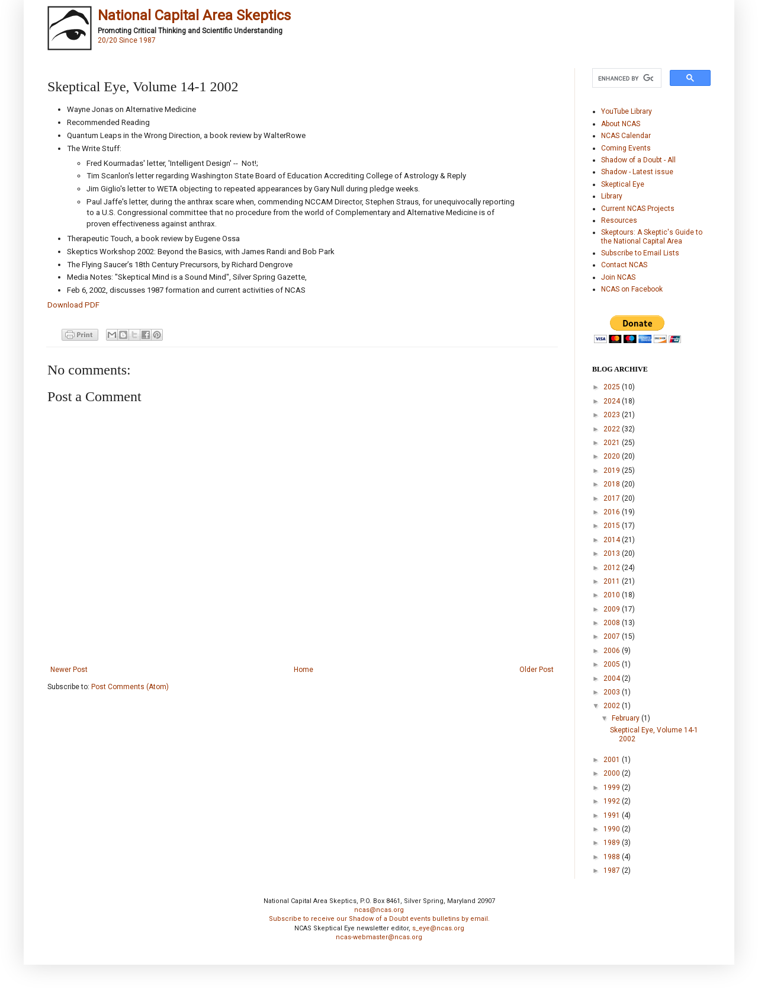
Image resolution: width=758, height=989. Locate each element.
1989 (612, 842)
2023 (612, 415)
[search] (625, 78)
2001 (612, 760)
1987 (612, 870)
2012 (612, 568)
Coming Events (626, 148)
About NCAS (620, 124)
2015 (612, 525)
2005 (612, 664)
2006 (612, 650)
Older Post (536, 669)
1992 (612, 801)
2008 (612, 623)
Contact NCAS (624, 265)
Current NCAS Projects (638, 208)
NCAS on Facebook (632, 289)
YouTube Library (626, 111)
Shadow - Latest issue (637, 172)
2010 (612, 595)
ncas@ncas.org (379, 910)
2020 (612, 456)
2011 (612, 581)
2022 (612, 429)
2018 (612, 484)
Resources (619, 220)
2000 (612, 773)
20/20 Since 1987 (127, 40)
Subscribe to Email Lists (640, 253)
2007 (612, 636)
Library (611, 196)
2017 (612, 498)
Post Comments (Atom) (130, 687)
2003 (612, 692)
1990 (612, 829)
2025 (612, 387)
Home (303, 669)
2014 (612, 540)
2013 (612, 553)
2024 (612, 401)
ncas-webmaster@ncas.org (379, 937)
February (626, 718)
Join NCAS (618, 277)
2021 (612, 443)
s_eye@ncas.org (438, 928)
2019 (612, 470)
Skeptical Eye (622, 184)
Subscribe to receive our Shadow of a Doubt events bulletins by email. (379, 919)
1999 (612, 787)
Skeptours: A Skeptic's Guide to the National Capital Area (651, 236)
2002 (612, 706)
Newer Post (69, 669)
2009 (612, 609)
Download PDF (73, 304)
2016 (612, 512)
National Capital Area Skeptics (194, 15)
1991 (612, 815)
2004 (612, 678)
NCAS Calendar (626, 136)
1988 (612, 857)
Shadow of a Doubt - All (638, 160)
